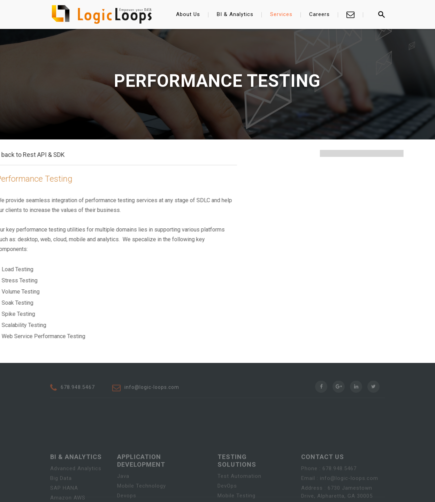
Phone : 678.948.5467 (329, 491)
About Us (188, 14)
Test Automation (239, 498)
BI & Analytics (235, 14)
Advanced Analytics (75, 491)
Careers (319, 14)
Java (123, 498)
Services (281, 14)
